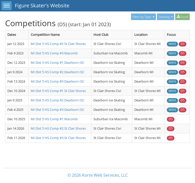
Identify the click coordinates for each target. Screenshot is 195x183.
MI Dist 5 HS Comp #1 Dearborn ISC (57, 62)
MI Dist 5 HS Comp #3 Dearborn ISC (57, 81)
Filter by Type (143, 16)
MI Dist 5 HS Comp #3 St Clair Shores (58, 137)
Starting (165, 16)
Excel (182, 16)
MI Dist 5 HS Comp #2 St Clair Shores (58, 43)
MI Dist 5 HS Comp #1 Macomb (54, 119)
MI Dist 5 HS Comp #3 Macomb (54, 53)
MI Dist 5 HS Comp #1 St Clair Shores (58, 90)
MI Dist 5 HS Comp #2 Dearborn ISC (57, 72)
